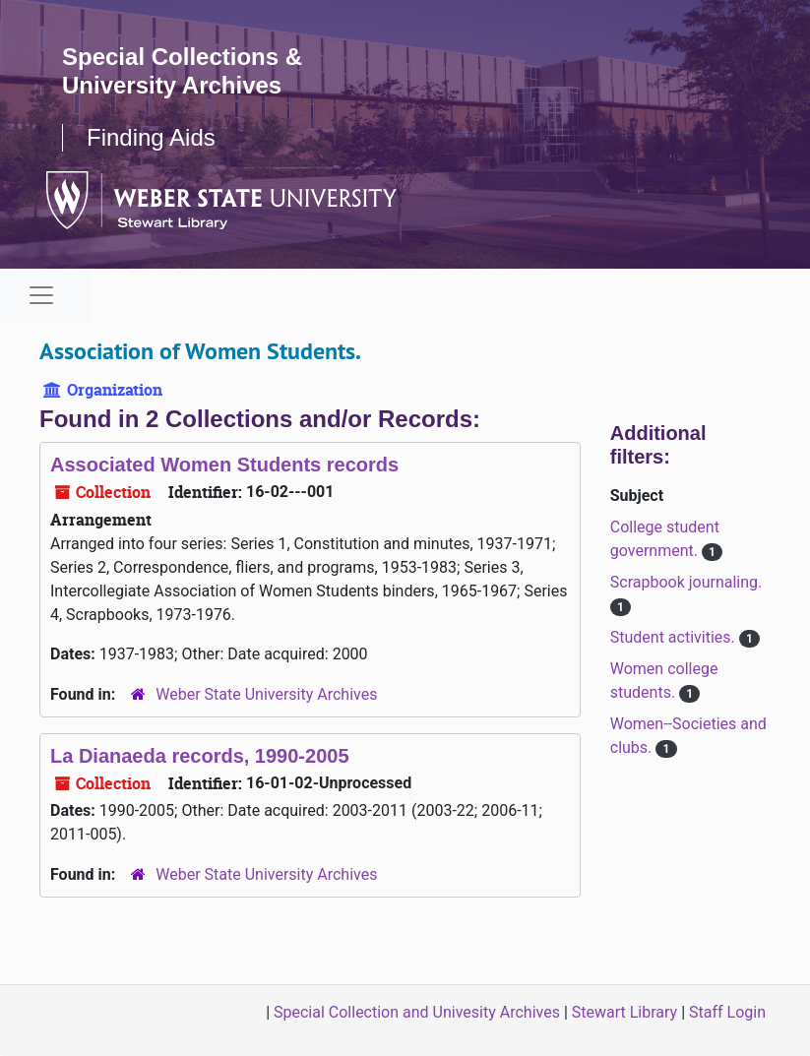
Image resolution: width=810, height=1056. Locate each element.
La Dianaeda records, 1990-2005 (199, 756)
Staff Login (727, 1012)
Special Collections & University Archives (182, 70)
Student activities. (674, 637)
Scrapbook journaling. (686, 582)
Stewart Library (624, 1012)
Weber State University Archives (266, 694)
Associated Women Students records (224, 464)
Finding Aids (151, 137)
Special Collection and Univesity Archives (417, 1012)
